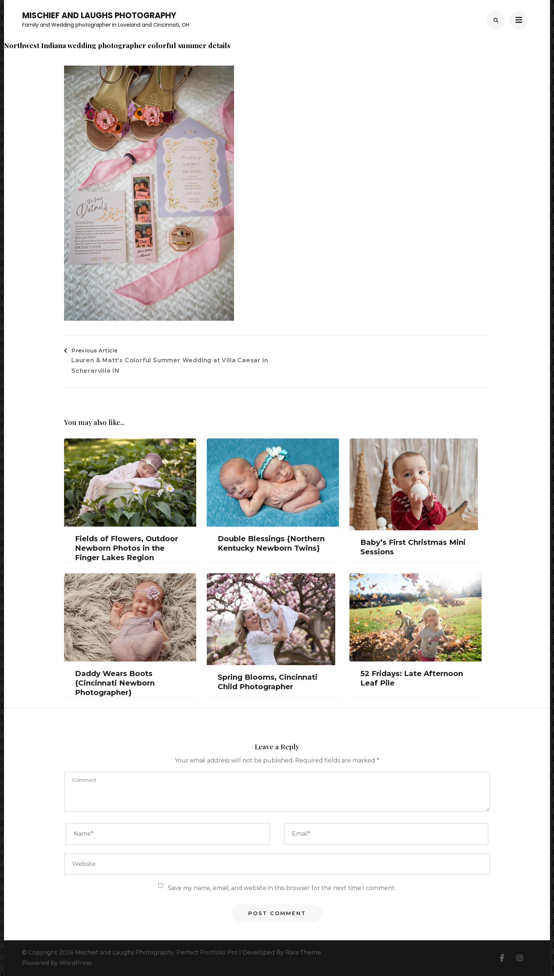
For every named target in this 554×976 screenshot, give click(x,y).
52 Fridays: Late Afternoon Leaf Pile (411, 678)
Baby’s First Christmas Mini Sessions (413, 547)
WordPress (75, 963)
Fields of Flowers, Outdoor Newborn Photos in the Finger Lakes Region (126, 548)
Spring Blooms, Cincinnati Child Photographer (267, 682)
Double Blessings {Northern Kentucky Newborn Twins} (271, 543)
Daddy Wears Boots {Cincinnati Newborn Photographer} (115, 683)
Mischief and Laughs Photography (99, 15)
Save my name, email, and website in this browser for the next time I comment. (282, 888)
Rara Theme (303, 952)
